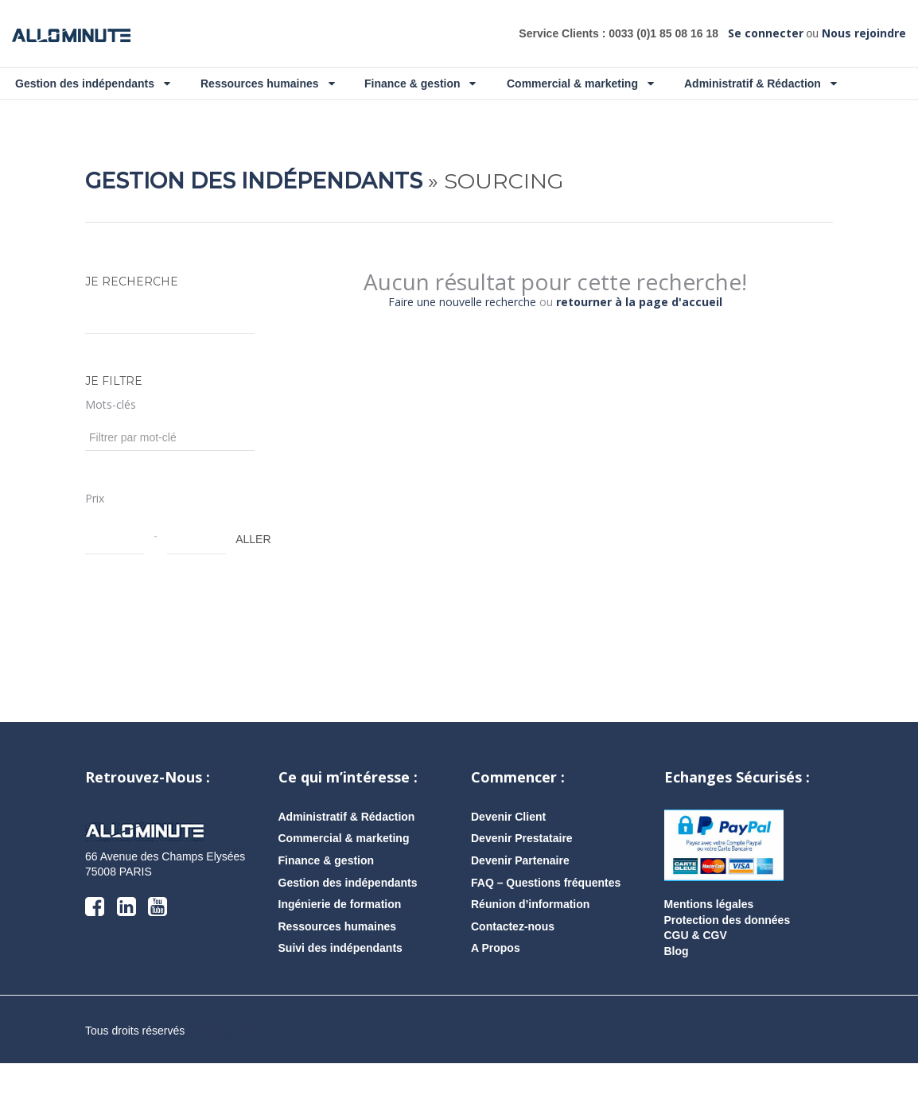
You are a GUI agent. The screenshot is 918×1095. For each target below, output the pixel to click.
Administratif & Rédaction (760, 83)
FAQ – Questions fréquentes (545, 914)
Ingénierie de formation (340, 936)
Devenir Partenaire (520, 892)
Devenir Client (508, 848)
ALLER (243, 571)
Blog (676, 983)
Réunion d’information (530, 936)
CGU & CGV (695, 967)
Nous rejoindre (864, 33)
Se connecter (765, 33)
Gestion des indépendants (92, 83)
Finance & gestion (420, 83)
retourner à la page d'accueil (639, 333)
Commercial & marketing (580, 83)
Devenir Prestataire (522, 870)
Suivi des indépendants (340, 979)
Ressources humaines (267, 83)
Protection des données (727, 952)
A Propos (495, 979)
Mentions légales (709, 936)
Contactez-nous (512, 958)
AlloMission (221, 1062)
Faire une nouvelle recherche (462, 333)
